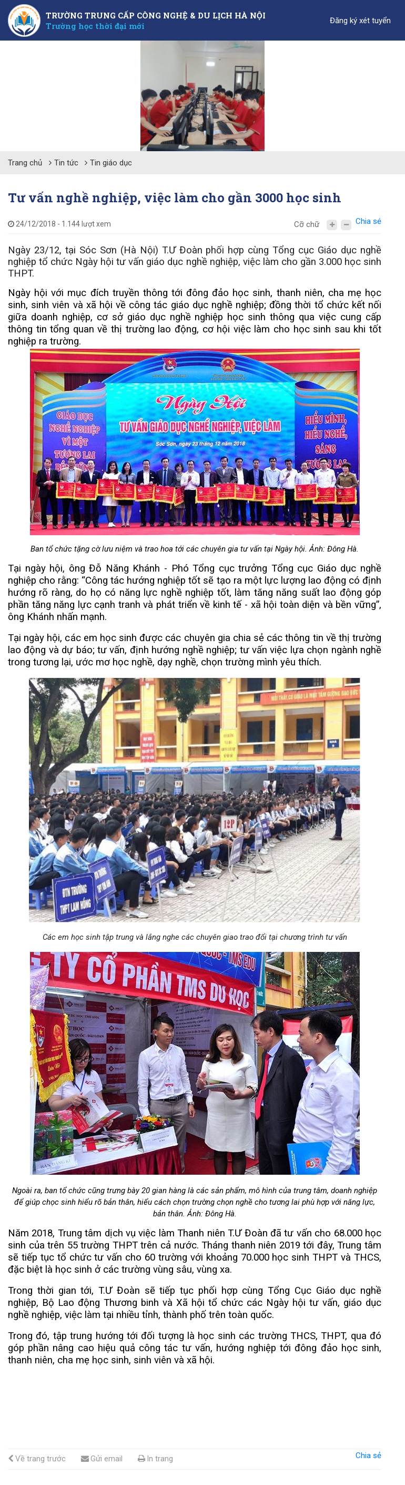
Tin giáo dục (111, 163)
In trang (155, 1458)
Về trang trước (37, 1458)
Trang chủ (25, 163)
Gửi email (102, 1458)
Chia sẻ (368, 221)
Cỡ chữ (306, 224)
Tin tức (66, 163)
